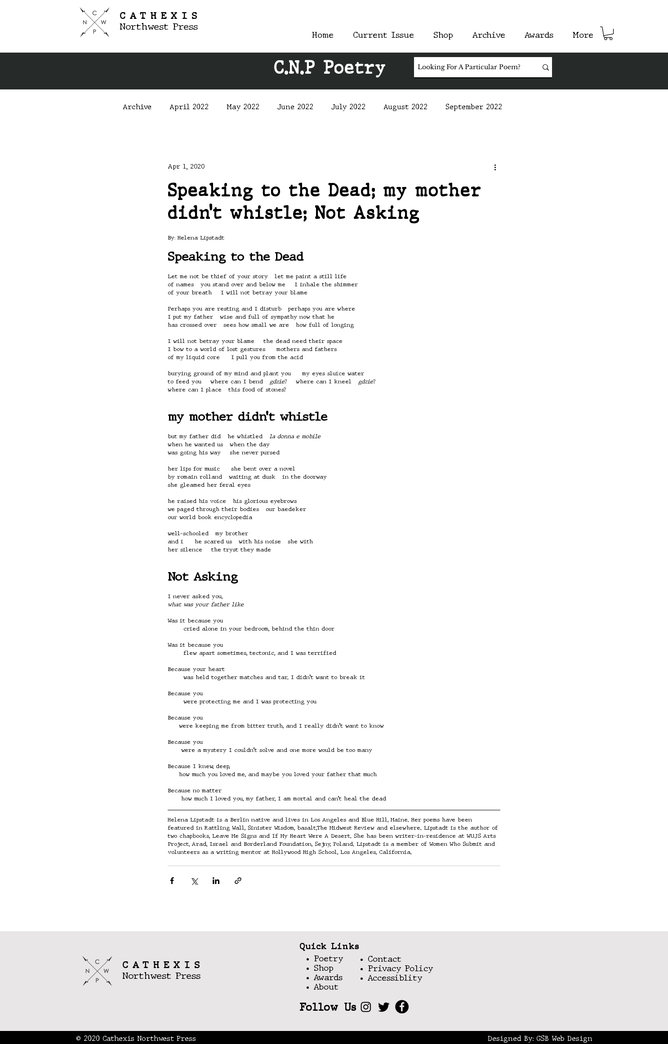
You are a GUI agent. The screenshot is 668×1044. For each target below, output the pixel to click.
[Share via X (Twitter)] (194, 880)
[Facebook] (402, 1006)
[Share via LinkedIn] (216, 880)
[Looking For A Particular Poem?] (469, 67)
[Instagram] (366, 1006)
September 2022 (473, 107)
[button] (608, 33)
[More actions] (495, 166)
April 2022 (189, 107)
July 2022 (348, 107)
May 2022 (243, 107)
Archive (137, 107)
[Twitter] (384, 1006)
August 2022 (405, 107)
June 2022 (295, 107)
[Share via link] (238, 880)
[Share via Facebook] (172, 880)
